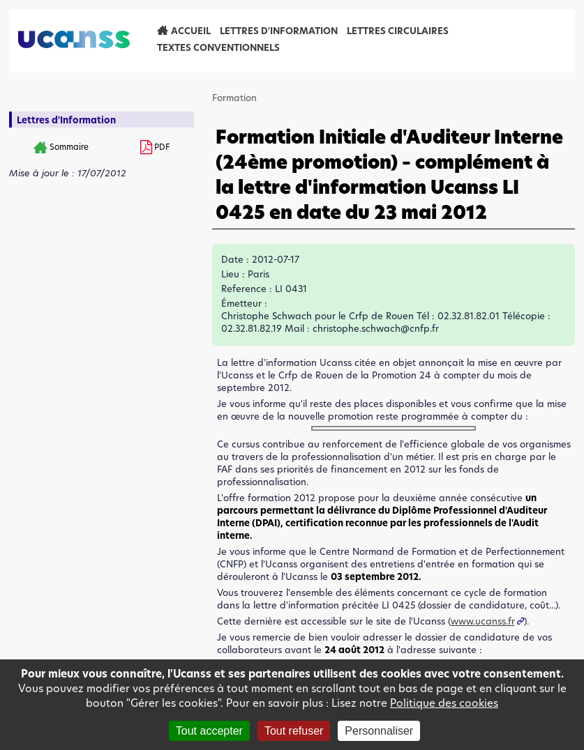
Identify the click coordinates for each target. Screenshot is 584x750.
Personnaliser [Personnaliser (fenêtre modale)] (379, 731)
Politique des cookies (444, 703)
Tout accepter (209, 731)
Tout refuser (293, 731)
